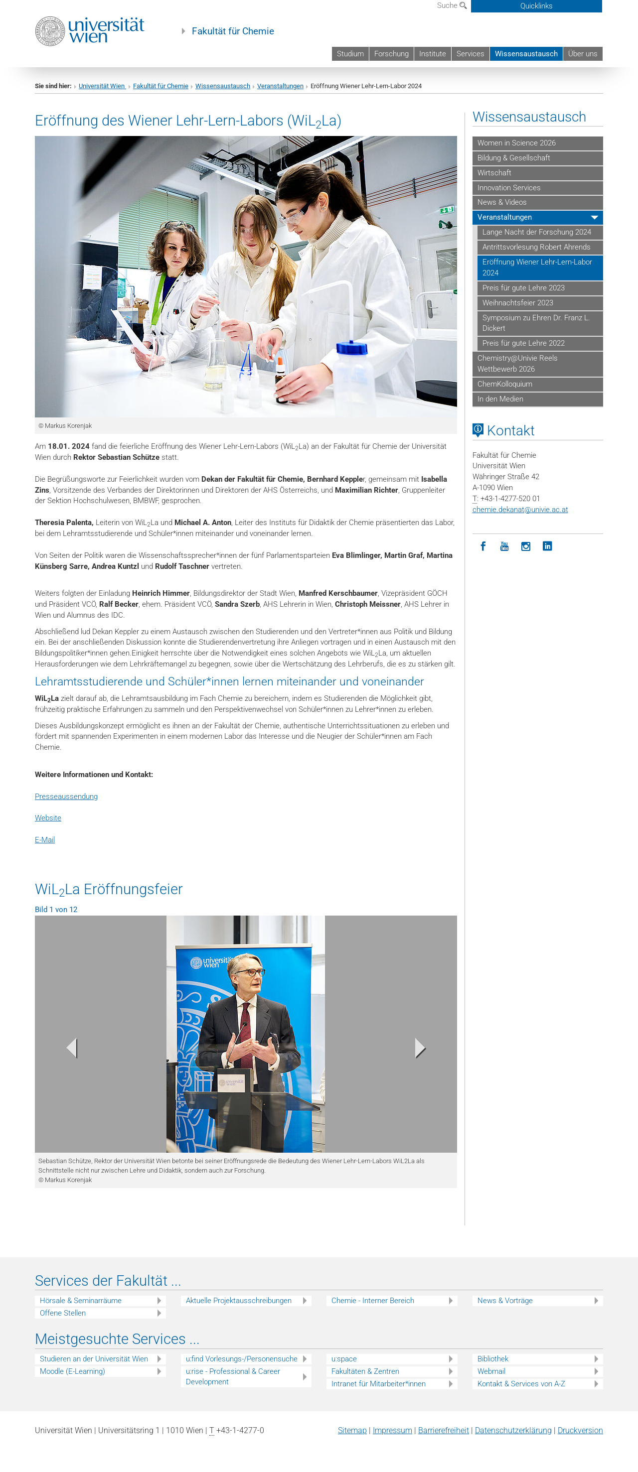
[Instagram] (526, 546)
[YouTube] (504, 546)
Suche (452, 5)
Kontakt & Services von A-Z (521, 1383)
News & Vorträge (505, 1300)
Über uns (583, 53)
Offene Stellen (63, 1313)
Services (470, 53)
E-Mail (45, 839)
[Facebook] (483, 546)
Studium (350, 53)
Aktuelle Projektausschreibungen (239, 1300)
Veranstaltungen (280, 86)
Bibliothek (493, 1358)
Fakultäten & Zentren (365, 1371)
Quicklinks (536, 5)
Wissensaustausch (526, 53)
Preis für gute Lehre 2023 (523, 287)
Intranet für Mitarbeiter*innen (378, 1383)
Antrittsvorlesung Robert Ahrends (536, 247)
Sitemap (352, 1430)
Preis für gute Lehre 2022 (523, 343)
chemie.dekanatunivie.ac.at (520, 509)
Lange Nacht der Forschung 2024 (536, 232)
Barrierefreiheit (443, 1430)
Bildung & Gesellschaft (514, 157)
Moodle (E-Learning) (72, 1371)
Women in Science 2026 (517, 142)
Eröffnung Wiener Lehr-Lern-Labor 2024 (537, 267)
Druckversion (580, 1430)
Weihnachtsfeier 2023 (517, 302)
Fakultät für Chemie (233, 31)
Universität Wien (102, 86)
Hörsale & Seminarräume (81, 1300)
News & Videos (502, 202)
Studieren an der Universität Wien (94, 1358)
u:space (344, 1358)
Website (48, 817)
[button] (66, 1050)
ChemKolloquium (505, 384)
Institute (432, 53)
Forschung (391, 53)
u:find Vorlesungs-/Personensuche (242, 1358)
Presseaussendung (66, 796)
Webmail (491, 1371)
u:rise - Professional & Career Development (233, 1376)
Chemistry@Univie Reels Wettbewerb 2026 (518, 364)
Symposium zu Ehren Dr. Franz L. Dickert (536, 323)
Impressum (392, 1430)
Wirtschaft (494, 172)
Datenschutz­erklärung (513, 1430)
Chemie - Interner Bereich (372, 1300)
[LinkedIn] (547, 546)
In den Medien (500, 399)
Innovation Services (509, 187)
